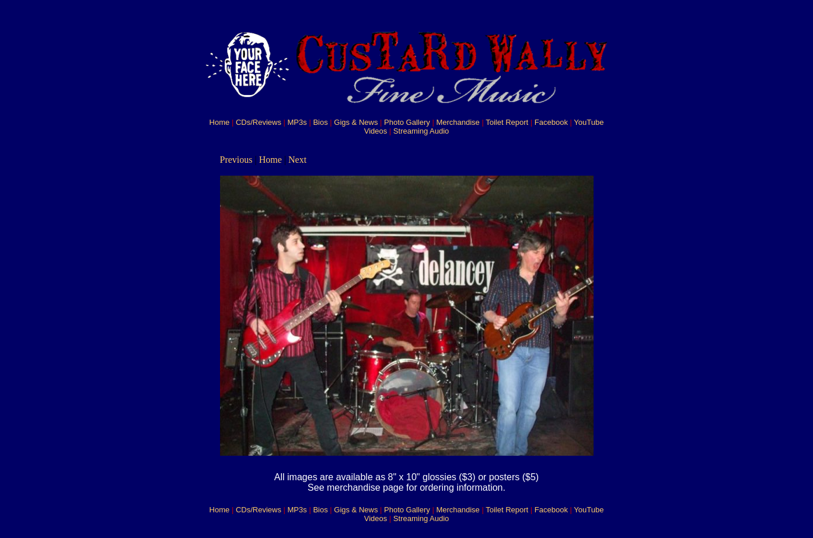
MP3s (297, 122)
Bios (320, 122)
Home (220, 122)
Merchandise (457, 122)
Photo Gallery (407, 122)
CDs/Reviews (258, 122)
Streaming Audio (421, 131)
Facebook (551, 122)
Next (297, 160)
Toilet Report (507, 122)
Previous (236, 160)
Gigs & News (356, 122)
